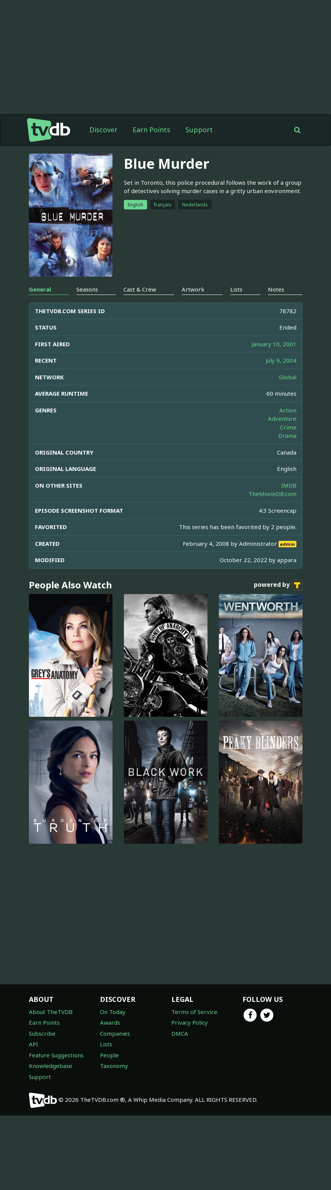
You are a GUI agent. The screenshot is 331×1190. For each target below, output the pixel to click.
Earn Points (151, 129)
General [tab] (40, 348)
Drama (287, 495)
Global (287, 436)
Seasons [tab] (87, 348)
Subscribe (42, 1093)
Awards (110, 1081)
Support (199, 129)
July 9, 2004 (281, 419)
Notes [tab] (276, 348)
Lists (106, 1103)
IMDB (288, 544)
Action (287, 469)
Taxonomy (114, 1125)
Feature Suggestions (56, 1114)
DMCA (179, 1093)
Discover (103, 129)
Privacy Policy (189, 1081)
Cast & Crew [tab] (140, 348)
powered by (278, 644)
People (109, 1114)
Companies (115, 1093)
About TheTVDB (51, 1071)
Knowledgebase (50, 1125)
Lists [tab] (236, 348)
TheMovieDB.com (272, 553)
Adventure (282, 478)
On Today (112, 1071)
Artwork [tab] (193, 348)
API (33, 1103)
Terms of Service (194, 1071)
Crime (288, 486)
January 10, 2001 (274, 403)
